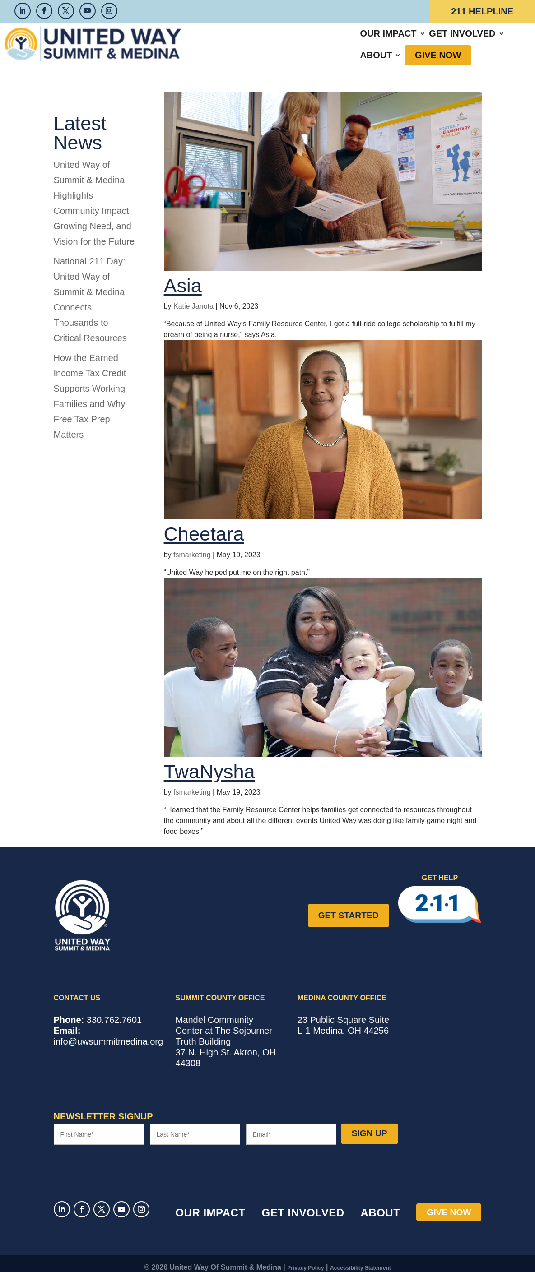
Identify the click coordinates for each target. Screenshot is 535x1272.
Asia (183, 278)
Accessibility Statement (360, 1260)
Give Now (444, 40)
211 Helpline (482, 11)
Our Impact (246, 40)
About (382, 40)
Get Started (348, 907)
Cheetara (204, 526)
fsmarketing (192, 547)
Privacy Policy (305, 1260)
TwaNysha (209, 764)
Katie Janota (193, 298)
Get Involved (320, 40)
